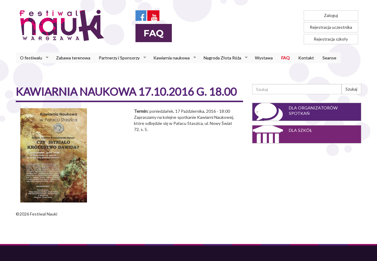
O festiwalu (32, 58)
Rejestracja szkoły (331, 39)
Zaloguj (331, 15)
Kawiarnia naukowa (172, 58)
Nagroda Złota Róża (223, 58)
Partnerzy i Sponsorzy (120, 58)
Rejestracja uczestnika (331, 27)
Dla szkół (300, 130)
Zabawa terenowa (73, 57)
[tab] (306, 112)
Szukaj (351, 89)
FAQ (285, 57)
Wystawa (264, 57)
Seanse (329, 57)
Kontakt (306, 57)
